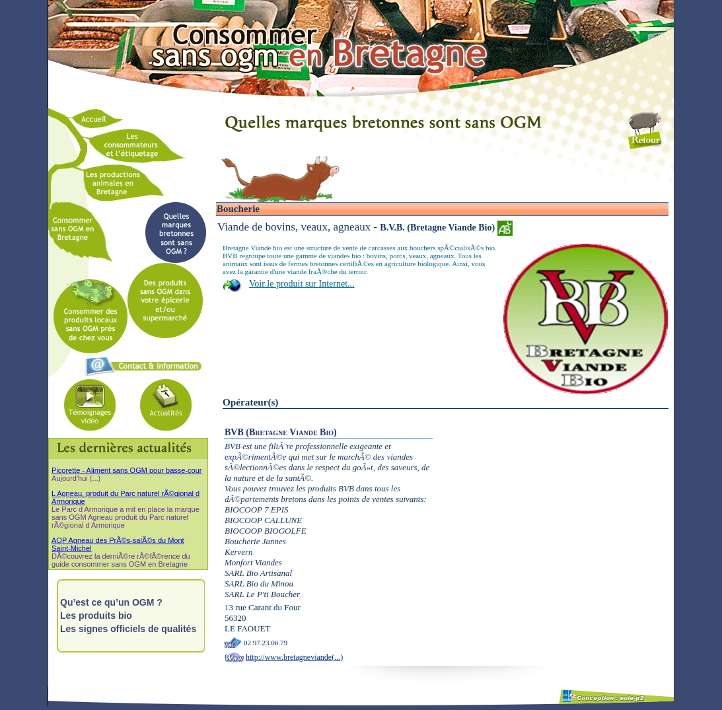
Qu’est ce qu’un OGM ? (111, 602)
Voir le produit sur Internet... (302, 284)
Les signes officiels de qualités (128, 628)
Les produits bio (96, 615)
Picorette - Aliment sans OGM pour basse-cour (126, 470)
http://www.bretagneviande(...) (294, 657)
